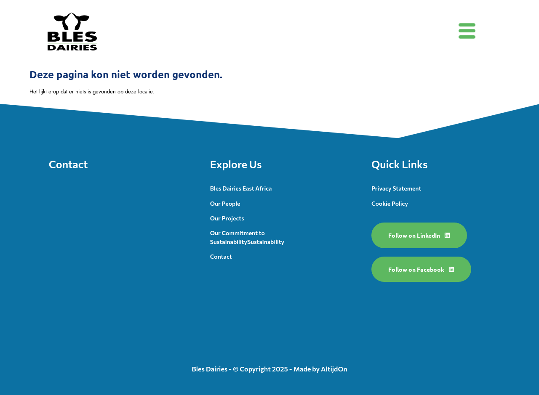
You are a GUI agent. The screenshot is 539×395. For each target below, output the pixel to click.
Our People (225, 203)
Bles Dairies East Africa (241, 188)
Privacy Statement (396, 188)
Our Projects (227, 218)
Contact (221, 256)
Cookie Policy (389, 203)
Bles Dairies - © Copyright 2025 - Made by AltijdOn (269, 369)
